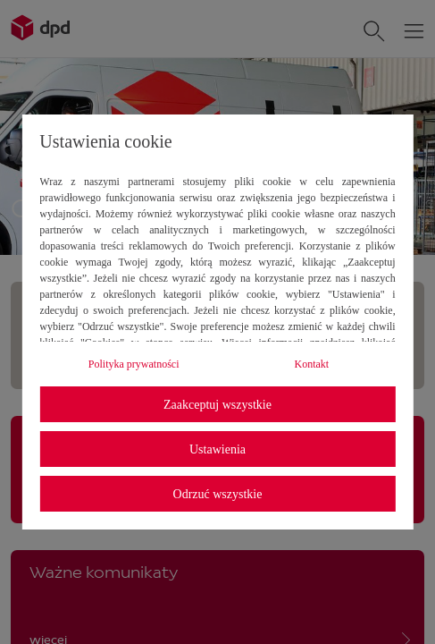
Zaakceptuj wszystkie (217, 404)
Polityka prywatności (134, 364)
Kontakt (311, 364)
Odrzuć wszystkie (218, 494)
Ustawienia (217, 449)
